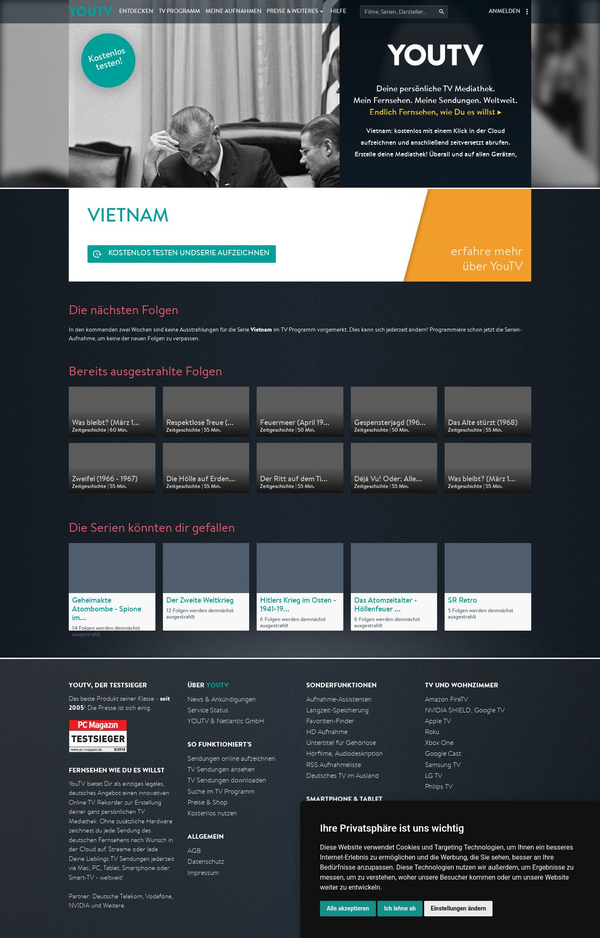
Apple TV (438, 721)
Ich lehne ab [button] (400, 908)
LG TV (433, 775)
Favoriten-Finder (330, 721)
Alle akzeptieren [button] (348, 908)
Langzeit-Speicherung (337, 710)
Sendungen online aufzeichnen (231, 758)
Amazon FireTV (446, 699)
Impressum (203, 872)
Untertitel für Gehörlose (341, 742)
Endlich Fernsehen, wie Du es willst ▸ (436, 111)
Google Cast (443, 753)
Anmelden (504, 12)
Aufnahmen (233, 12)
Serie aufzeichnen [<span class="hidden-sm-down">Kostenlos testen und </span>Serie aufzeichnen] (189, 253)
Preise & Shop (208, 802)
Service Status (208, 710)
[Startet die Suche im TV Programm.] (404, 11)
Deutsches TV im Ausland (342, 775)
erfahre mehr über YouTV (487, 258)
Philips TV (438, 786)
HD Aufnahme (327, 731)
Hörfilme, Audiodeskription (344, 753)
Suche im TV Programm (221, 791)
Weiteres (292, 12)
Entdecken (136, 12)
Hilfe (338, 12)
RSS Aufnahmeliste (333, 764)
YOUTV (90, 11)
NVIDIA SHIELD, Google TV (465, 710)
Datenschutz (206, 861)
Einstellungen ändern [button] (458, 908)
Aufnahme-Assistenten (339, 699)
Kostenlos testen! (107, 60)
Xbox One (439, 742)
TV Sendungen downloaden (227, 780)
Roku (432, 731)
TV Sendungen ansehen (221, 769)
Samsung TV (442, 764)
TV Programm (179, 12)
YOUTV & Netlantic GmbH (226, 721)
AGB (194, 850)
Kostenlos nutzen (212, 813)
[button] (527, 11)
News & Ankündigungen (222, 699)
